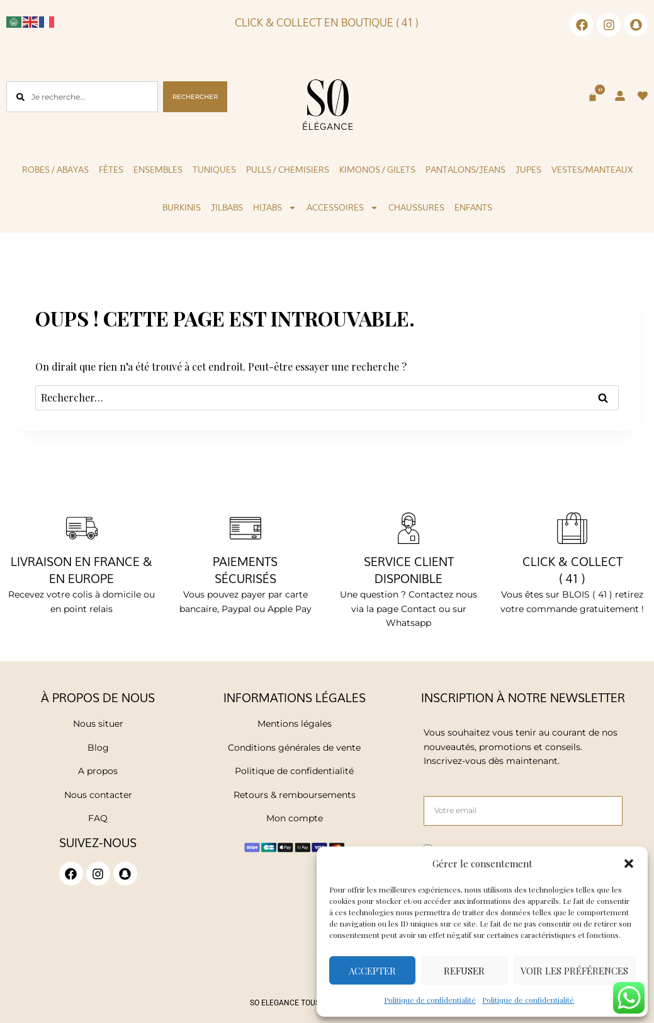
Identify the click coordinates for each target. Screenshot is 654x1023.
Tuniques (214, 170)
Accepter (372, 970)
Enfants (473, 207)
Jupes (528, 170)
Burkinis (181, 207)
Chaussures (416, 207)
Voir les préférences (574, 970)
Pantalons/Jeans (465, 170)
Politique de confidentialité (430, 1000)
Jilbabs (227, 207)
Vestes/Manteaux (592, 170)
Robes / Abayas (55, 170)
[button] (629, 863)
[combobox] (82, 96)
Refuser (464, 970)
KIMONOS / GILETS (377, 170)
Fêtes (111, 170)
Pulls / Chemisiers (287, 170)
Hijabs (274, 207)
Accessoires (342, 207)
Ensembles (158, 170)
